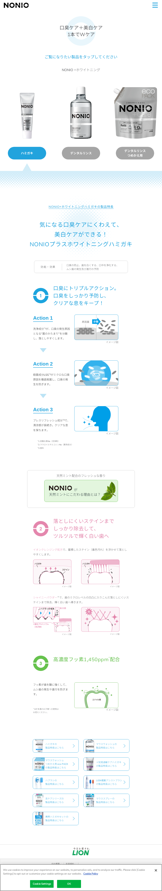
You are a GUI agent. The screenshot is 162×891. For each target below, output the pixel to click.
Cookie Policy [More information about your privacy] (90, 873)
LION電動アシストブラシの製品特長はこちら (109, 782)
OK (69, 883)
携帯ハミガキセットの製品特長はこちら (56, 818)
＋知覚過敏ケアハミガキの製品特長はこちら (108, 764)
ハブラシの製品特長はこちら (54, 782)
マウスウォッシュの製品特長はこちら (106, 746)
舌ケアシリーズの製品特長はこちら (54, 800)
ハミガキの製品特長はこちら (54, 746)
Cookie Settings (42, 883)
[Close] (156, 870)
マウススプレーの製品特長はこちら (105, 800)
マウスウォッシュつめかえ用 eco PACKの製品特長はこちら (56, 764)
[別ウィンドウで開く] (81, 854)
